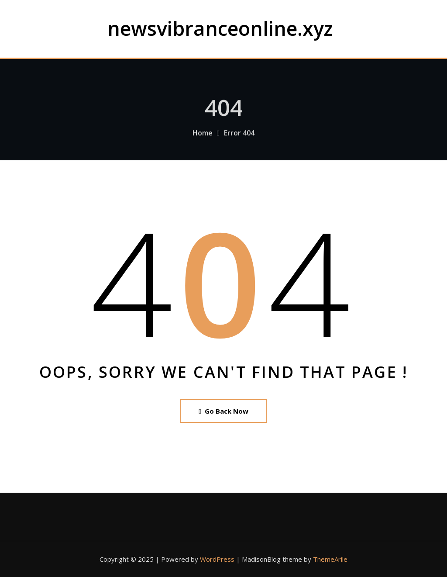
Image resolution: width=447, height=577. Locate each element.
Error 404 (239, 139)
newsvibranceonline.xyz (220, 28)
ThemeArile (330, 559)
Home (203, 139)
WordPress (217, 559)
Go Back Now (223, 411)
